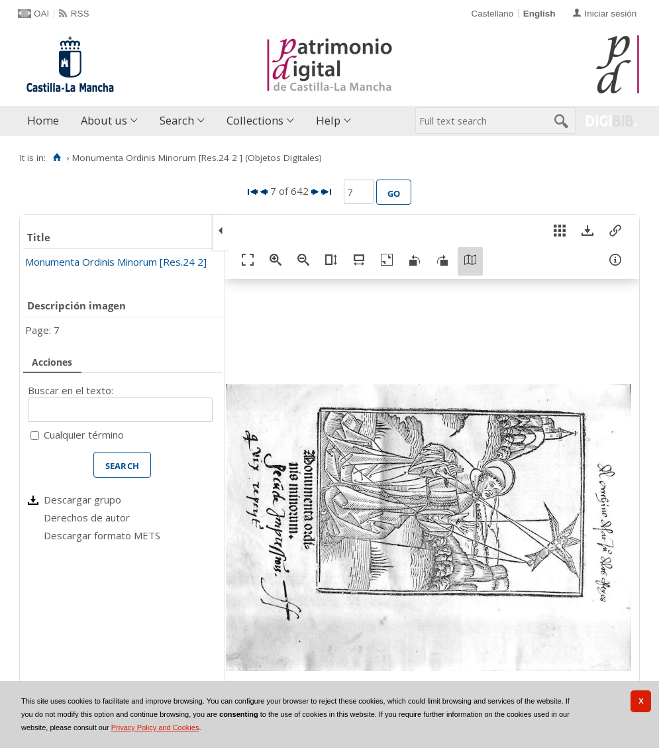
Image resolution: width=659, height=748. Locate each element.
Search (177, 120)
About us (104, 120)
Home (43, 120)
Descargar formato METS (102, 535)
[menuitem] (46, 121)
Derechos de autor (87, 517)
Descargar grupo (82, 499)
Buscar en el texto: (70, 390)
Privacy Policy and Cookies (155, 727)
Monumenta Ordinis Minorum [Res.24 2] (116, 261)
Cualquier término (84, 434)
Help (328, 120)
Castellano (492, 14)
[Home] (56, 157)
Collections (255, 120)
